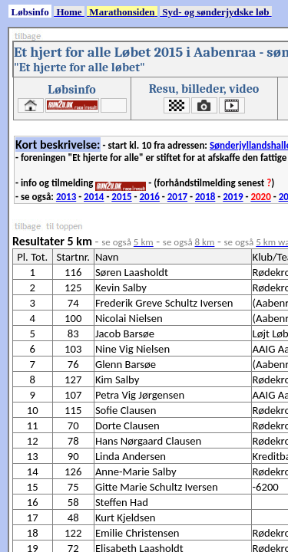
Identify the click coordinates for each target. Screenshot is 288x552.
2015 (121, 196)
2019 (233, 196)
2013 (66, 196)
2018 (205, 196)
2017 (177, 196)
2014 (94, 196)
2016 (150, 196)
